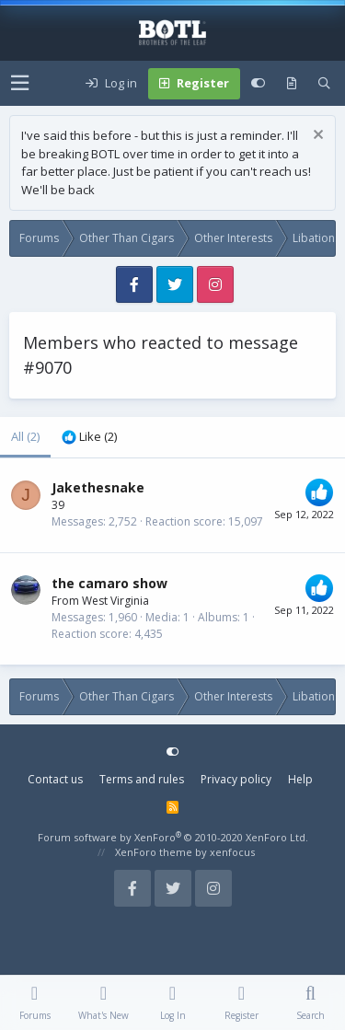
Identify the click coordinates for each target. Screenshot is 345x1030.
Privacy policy (236, 779)
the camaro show (109, 583)
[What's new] (291, 83)
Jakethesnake (98, 487)
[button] (20, 83)
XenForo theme (153, 852)
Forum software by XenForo (173, 837)
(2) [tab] (25, 436)
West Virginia (115, 600)
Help (300, 779)
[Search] (324, 83)
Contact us (55, 779)
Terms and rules (141, 779)
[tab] (89, 437)
